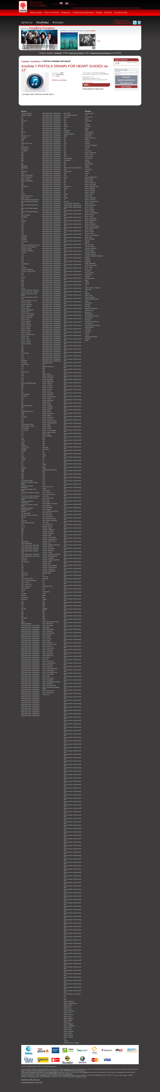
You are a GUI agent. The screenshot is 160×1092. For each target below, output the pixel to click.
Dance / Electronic (26, 317)
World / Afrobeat (69, 1001)
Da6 (22, 286)
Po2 (43, 473)
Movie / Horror (46, 411)
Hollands (23, 521)
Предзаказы (65, 12)
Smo (65, 143)
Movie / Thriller (46, 426)
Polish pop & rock (47, 486)
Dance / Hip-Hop (26, 325)
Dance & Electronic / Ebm (29, 300)
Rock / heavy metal (48, 648)
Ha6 (22, 479)
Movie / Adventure (47, 376)
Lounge (23, 608)
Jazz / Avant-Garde (27, 578)
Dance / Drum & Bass (27, 313)
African (23, 132)
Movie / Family (46, 404)
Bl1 (22, 169)
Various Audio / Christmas (71, 203)
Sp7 (65, 166)
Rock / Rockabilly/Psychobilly (51, 682)
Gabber (23, 445)
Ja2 (22, 569)
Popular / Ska (46, 563)
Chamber (24, 235)
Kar (22, 591)
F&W (22, 413)
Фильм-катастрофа (91, 336)
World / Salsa (68, 1027)
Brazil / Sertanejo (90, 137)
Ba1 (22, 152)
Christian (24, 239)
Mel (22, 616)
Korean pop (24, 597)
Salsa (65, 124)
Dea (22, 351)
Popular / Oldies (47, 552)
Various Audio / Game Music (72, 994)
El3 (22, 388)
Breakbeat (24, 217)
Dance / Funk (25, 319)
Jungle (23, 590)
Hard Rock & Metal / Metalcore (30, 496)
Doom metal (25, 364)
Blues (23, 173)
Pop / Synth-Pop (47, 524)
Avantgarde (24, 149)
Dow (22, 366)
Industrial (24, 560)
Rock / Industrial (47, 650)
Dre (22, 368)
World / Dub (67, 1007)
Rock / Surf (45, 694)
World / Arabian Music (70, 1003)
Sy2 (65, 181)
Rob (43, 618)
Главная (25, 61)
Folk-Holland (25, 428)
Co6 (22, 260)
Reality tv (88, 258)
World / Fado (68, 1009)
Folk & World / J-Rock (27, 426)
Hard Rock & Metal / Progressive (27, 502)
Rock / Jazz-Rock (47, 651)
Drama (87, 160)
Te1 (65, 190)
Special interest (89, 278)
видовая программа (91, 308)
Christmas (24, 241)
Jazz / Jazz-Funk (26, 584)
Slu (65, 141)
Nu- (43, 460)
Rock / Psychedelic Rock (50, 672)
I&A (22, 532)
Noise (44, 455)
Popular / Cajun (47, 528)
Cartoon (87, 141)
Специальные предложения (83, 12)
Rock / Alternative (47, 623)
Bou (22, 188)
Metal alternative (26, 623)
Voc (65, 997)
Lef (22, 605)
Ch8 (22, 234)
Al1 (22, 134)
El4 (22, 390)
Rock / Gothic (46, 636)
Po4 (43, 477)
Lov (22, 610)
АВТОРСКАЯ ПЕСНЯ (91, 299)
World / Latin (67, 1016)
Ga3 (22, 443)
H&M (22, 469)
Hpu (22, 528)
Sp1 (65, 162)
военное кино (89, 310)
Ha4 (22, 475)
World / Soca (68, 1029)
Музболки (108, 12)
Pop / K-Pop (46, 501)
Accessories (88, 117)
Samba (66, 126)
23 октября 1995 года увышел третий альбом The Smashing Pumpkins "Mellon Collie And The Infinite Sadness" (37, 47)
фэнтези (87, 338)
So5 (65, 149)
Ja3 (22, 571)
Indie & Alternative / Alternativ (30, 545)
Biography (24, 167)
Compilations (25, 264)
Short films (88, 274)
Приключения (89, 327)
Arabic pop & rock (26, 143)
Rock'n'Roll (67, 113)
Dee (22, 355)
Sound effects (68, 158)
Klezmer (23, 595)
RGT (43, 610)
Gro (22, 465)
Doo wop (24, 362)
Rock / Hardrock (47, 646)
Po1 (43, 471)
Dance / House (25, 327)
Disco (23, 358)
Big (22, 164)
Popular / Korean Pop (49, 541)
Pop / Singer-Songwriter (49, 520)
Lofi (22, 606)
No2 (43, 453)
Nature (87, 243)
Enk (22, 400)
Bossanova (24, 186)
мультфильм (89, 323)
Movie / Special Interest (49, 423)
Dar (22, 345)
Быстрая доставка (120, 12)
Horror (87, 173)
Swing (66, 177)
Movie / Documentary (48, 396)
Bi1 (22, 162)
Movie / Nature (46, 415)
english (70, 4)
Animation (88, 126)
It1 (22, 563)
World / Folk (67, 1012)
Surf (65, 173)
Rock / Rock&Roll (47, 680)
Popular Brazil (46, 573)
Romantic (67, 117)
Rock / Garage (46, 635)
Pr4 (43, 584)
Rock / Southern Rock (49, 685)
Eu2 (22, 407)
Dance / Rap (25, 336)
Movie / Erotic (46, 402)
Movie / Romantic (47, 419)
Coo (22, 265)
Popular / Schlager (48, 558)
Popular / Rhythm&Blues (49, 556)
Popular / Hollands (48, 533)
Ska (65, 137)
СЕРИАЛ (88, 329)
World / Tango (68, 1033)
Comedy (87, 147)
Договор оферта (93, 8)
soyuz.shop (67, 1069)
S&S (65, 122)
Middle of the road (47, 366)
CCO (22, 226)
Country (23, 267)
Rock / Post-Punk (47, 665)
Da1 (22, 282)
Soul (65, 156)
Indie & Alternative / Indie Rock (30, 556)
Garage (23, 450)
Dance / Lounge (26, 330)
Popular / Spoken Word (49, 567)
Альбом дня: (25, 28)
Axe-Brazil (24, 151)
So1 (65, 145)
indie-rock (24, 558)
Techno (66, 194)
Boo (22, 182)
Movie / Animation (47, 378)
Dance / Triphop (26, 343)
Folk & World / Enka (27, 424)
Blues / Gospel (25, 179)
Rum (65, 121)
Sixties (66, 136)
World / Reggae (68, 1024)
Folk (22, 422)
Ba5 (22, 154)
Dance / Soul (25, 338)
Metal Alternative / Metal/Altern (30, 627)
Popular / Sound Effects (49, 565)
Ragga (44, 599)
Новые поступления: (76, 53)
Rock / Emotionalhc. (48, 633)
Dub (22, 377)
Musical (87, 241)
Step (65, 169)
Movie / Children (47, 385)
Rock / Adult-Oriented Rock (50, 621)
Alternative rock (26, 136)
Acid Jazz (24, 121)
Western (87, 293)
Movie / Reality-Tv (47, 417)
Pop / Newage (46, 509)
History (87, 171)
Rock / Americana (47, 625)
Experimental (89, 164)
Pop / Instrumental (48, 498)
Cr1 (22, 275)
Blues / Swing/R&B (27, 181)
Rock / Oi (45, 659)
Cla (22, 243)
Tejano (66, 197)
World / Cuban (68, 1005)
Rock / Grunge (46, 638)
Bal (22, 156)
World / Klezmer (68, 1014)
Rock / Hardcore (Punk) (49, 644)
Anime (87, 128)
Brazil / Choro (25, 197)
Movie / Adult (89, 181)
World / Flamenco (69, 1011)
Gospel (23, 458)
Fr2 (22, 433)
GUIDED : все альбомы (59, 80)
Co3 (22, 254)
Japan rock (24, 575)
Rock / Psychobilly (48, 674)
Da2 (22, 284)
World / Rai (67, 1022)
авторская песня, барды (71, 1042)
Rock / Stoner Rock (48, 691)
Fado (22, 415)
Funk (22, 439)
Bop (22, 184)
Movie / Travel (46, 428)
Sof (65, 152)
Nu (43, 458)
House (23, 526)
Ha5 (22, 477)
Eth (22, 403)
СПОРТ (87, 333)
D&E (22, 280)
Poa (43, 485)
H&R (22, 471)
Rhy (43, 612)
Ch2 (22, 230)
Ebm (22, 385)
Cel (22, 228)
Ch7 (22, 232)
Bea (22, 160)
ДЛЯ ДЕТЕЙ (89, 314)
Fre (22, 435)
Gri (22, 464)
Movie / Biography (47, 379)
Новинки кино (89, 113)
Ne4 (43, 443)
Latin (22, 603)
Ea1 (22, 381)
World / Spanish (68, 1031)
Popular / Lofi (46, 543)
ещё (98, 41)
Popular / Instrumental (49, 537)
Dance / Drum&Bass (27, 315)
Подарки (99, 12)
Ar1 (22, 141)
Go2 (22, 456)
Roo (65, 119)
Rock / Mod (45, 657)
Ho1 (22, 519)
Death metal (25, 353)
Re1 (43, 606)
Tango (66, 188)
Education (88, 162)
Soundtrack (67, 160)
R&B (43, 595)
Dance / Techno (26, 340)
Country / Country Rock (28, 271)
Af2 (22, 126)
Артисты (26, 22)
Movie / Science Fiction (49, 421)
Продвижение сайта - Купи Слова (31, 1082)
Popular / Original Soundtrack (51, 554)
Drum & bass (25, 372)
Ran (43, 603)
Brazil (23, 194)
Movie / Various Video (49, 432)
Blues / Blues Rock (27, 175)
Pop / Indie (45, 496)
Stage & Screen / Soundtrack (72, 167)
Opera (44, 468)
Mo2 (43, 368)
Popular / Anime (47, 526)
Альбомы (42, 22)
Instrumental (25, 561)
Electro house (25, 394)
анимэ (87, 301)
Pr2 (43, 580)
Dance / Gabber (26, 321)
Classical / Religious (27, 250)
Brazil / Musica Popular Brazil (30, 199)
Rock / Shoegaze (47, 683)
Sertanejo (67, 130)
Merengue (24, 618)
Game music (25, 447)
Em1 (22, 398)
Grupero (23, 467)
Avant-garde (25, 147)
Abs (22, 119)
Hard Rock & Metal (27, 480)
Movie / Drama (46, 398)
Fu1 (22, 437)
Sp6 (65, 164)
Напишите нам (131, 8)
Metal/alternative (47, 363)
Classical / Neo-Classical (28, 247)
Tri (64, 199)
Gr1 (22, 462)
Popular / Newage (47, 550)
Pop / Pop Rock (47, 515)
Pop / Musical (46, 505)
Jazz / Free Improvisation (28, 580)
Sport (86, 280)
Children (87, 143)
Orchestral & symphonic (49, 470)
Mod (43, 372)
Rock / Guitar (46, 640)
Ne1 (43, 440)
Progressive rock (47, 586)
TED (65, 196)
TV (86, 286)
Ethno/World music (27, 405)
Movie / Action (46, 374)
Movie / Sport (46, 424)
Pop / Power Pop (47, 516)
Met (22, 620)
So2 (65, 147)
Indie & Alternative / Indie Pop (30, 554)
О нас (139, 8)
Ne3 (43, 441)
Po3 (43, 475)
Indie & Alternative (26, 543)
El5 (22, 392)
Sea (65, 128)
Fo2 (22, 420)
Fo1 (22, 418)
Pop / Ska (45, 522)
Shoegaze (67, 132)
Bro (22, 219)
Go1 (22, 454)
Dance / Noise (25, 332)
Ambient (23, 137)
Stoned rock (67, 171)
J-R (22, 565)
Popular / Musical (47, 546)
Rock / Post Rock (47, 661)
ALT (86, 122)
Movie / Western (47, 436)
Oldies (44, 464)
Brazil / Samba (25, 215)
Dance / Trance (25, 342)
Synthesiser (67, 186)
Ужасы (87, 334)
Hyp (22, 530)
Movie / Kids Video (48, 413)
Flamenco (24, 417)
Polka (44, 488)
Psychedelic (46, 591)
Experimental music (27, 411)
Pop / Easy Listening (48, 494)
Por (43, 575)
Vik (65, 996)
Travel (87, 284)
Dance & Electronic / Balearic (30, 290)
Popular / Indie (46, 535)
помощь (134, 62)
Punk (44, 593)
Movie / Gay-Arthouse (91, 212)
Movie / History (47, 409)
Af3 (22, 128)
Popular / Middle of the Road (51, 545)
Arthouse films (89, 132)
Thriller (87, 282)
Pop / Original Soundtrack (50, 511)
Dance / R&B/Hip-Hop (27, 334)
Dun (22, 379)
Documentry (88, 158)
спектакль (88, 331)
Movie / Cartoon (47, 383)
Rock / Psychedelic (48, 670)
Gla (22, 452)
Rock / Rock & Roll (48, 678)
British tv (87, 139)
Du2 (22, 373)
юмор (86, 340)
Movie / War (46, 434)
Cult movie (88, 151)
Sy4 (65, 184)
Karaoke (23, 593)
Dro (22, 370)
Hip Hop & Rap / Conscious (29, 515)
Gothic (23, 460)
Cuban (23, 277)
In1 (22, 536)
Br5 (22, 192)
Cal (22, 224)
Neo (43, 445)
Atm (22, 145)
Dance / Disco (25, 312)
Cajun (23, 222)
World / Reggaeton (69, 1026)
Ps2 (43, 588)
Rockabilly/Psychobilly (70, 115)
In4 (22, 539)
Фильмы (57, 22)
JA (22, 117)
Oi (43, 462)
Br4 (22, 190)
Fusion (23, 441)
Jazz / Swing (25, 588)
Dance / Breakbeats (27, 310)
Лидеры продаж (36, 12)
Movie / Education (47, 400)
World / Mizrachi (69, 1018)
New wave (45, 449)
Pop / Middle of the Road (50, 503)
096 (86, 115)
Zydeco (66, 1041)
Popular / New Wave (48, 548)
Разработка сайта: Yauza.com (30, 1079)
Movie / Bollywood (48, 381)
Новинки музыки (26, 113)
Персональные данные (108, 8)
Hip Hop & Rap (25, 513)
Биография (88, 303)
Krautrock (24, 599)
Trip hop (66, 201)
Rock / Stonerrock (47, 692)
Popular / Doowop (47, 531)
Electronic (24, 396)
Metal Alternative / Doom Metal (30, 625)
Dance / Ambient (26, 306)
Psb (43, 590)
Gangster (24, 449)
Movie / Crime (46, 391)
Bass (22, 158)
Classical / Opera (26, 249)
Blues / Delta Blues (27, 177)
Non (43, 456)
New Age (45, 447)
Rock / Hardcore (47, 642)
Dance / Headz (25, 323)
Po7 (43, 481)
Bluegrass (24, 171)
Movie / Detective (47, 394)
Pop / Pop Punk (47, 513)
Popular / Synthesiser (48, 571)
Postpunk (45, 578)
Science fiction (89, 273)
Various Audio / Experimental (72, 205)
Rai (43, 601)
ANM (22, 139)
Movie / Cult (88, 196)
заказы (129, 62)
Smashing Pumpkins (42, 28)
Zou (65, 1039)
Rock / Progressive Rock (49, 668)
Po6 (43, 479)
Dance (23, 288)
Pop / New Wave (47, 507)
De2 (22, 349)
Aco (22, 122)
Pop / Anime (46, 490)
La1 (22, 601)
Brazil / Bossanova (26, 196)
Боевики (87, 304)
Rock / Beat (46, 627)
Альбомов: (58, 53)
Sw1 (65, 175)
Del (22, 357)
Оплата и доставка (79, 8)
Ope (43, 466)
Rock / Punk (46, 676)
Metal (23, 621)
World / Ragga (68, 1020)
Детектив (88, 312)
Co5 (22, 258)
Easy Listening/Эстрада (28, 383)
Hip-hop (23, 517)
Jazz (22, 576)
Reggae (44, 608)
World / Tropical (68, 1035)
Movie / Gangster (47, 408)
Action (87, 119)
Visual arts (88, 289)
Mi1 (43, 364)
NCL (43, 438)
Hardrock (24, 511)
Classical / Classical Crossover (30, 245)
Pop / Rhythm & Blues (49, 518)
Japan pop (24, 573)
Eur (22, 409)
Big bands (24, 166)
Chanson (24, 237)
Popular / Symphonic (48, 569)
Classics (23, 252)
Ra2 (43, 597)
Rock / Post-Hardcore (49, 663)
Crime (87, 149)
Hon (22, 524)
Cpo (22, 273)
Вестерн (87, 306)
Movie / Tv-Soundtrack (49, 430)
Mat (22, 614)
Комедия (87, 319)
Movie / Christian (47, 387)
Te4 (65, 192)
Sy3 (65, 182)
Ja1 (22, 567)
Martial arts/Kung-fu (91, 177)
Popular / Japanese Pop (49, 539)
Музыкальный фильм (91, 321)
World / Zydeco (68, 1037)
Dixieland (24, 360)
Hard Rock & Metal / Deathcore (27, 486)
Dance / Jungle (25, 328)
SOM (65, 154)
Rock (57, 76)
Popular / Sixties (47, 561)
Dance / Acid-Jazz (26, 304)
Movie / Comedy (47, 389)
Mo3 (43, 370)
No (43, 451)
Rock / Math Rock (47, 655)
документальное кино (92, 316)
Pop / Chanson (47, 492)
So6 (65, 151)
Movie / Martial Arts (90, 220)
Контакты (121, 8)
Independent (25, 541)
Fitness (87, 167)
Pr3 (43, 582)
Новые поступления (51, 12)
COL (22, 262)
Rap (43, 605)
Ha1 (22, 473)
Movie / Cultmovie (47, 393)
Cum (22, 279)
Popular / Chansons (48, 530)
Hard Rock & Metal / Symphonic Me (27, 508)
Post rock (45, 576)
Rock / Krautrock (47, 653)
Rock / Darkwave (47, 631)
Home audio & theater (27, 522)
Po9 (43, 483)
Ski (65, 139)
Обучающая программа (92, 325)
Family (87, 166)
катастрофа (88, 318)
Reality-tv (88, 259)
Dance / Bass (25, 308)
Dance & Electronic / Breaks (29, 292)
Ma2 (22, 612)
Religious (88, 261)
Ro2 (43, 616)
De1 (22, 347)
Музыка (23, 111)
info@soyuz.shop (121, 21)
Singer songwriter (69, 134)
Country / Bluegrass (27, 269)
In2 (22, 537)
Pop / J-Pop (46, 500)
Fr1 (22, 432)
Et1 (22, 402)
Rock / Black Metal (48, 629)
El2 (22, 387)
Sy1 (65, 179)
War (86, 291)
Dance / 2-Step (25, 302)
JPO (86, 175)
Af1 (22, 124)
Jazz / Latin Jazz (26, 586)
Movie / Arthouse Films (92, 186)
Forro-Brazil (24, 430)
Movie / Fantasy (47, 406)
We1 (65, 999)
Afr (22, 130)
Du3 (22, 375)
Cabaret (23, 220)
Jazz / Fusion (25, 582)
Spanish (87, 276)
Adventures (88, 121)
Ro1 (43, 614)
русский (57, 4)
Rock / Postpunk (47, 667)
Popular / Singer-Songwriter (50, 560)
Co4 (22, 256)
